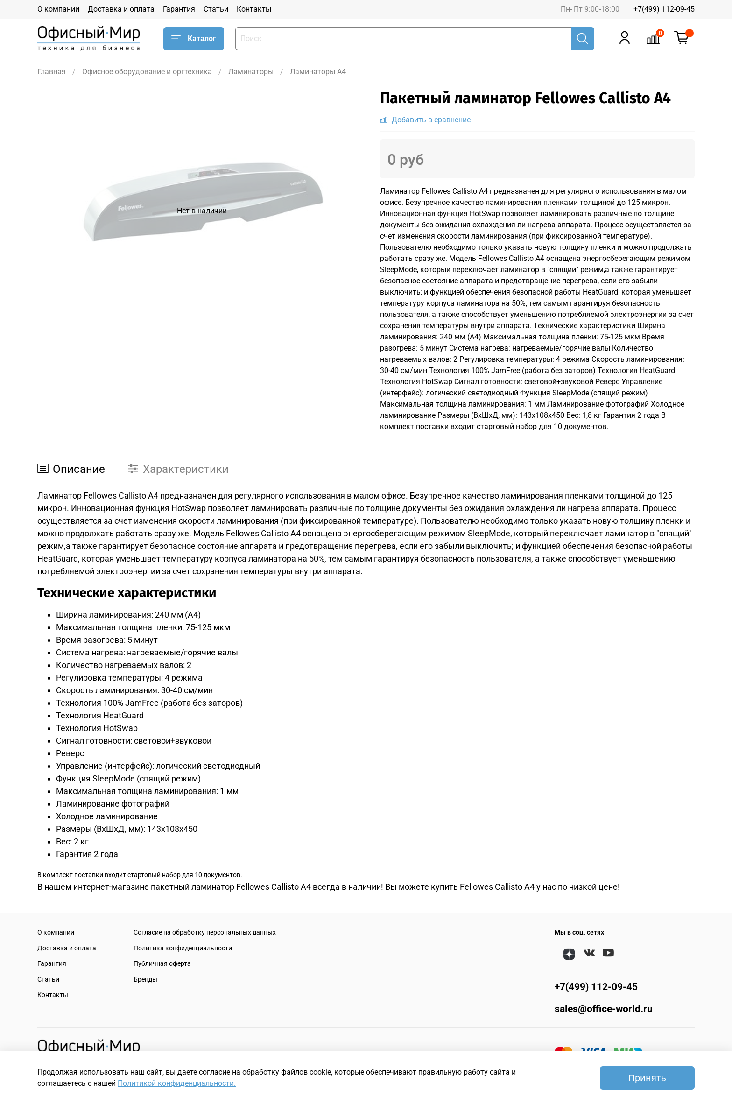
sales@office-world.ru (604, 1008)
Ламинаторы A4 (318, 71)
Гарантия (179, 9)
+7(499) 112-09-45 (664, 9)
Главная (51, 71)
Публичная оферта (162, 964)
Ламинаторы (251, 71)
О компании (58, 9)
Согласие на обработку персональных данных (205, 932)
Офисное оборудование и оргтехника (147, 71)
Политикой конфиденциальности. (177, 1083)
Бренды (145, 980)
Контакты (254, 9)
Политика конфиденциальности (183, 948)
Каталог (193, 38)
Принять (647, 1077)
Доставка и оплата (121, 9)
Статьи (216, 9)
